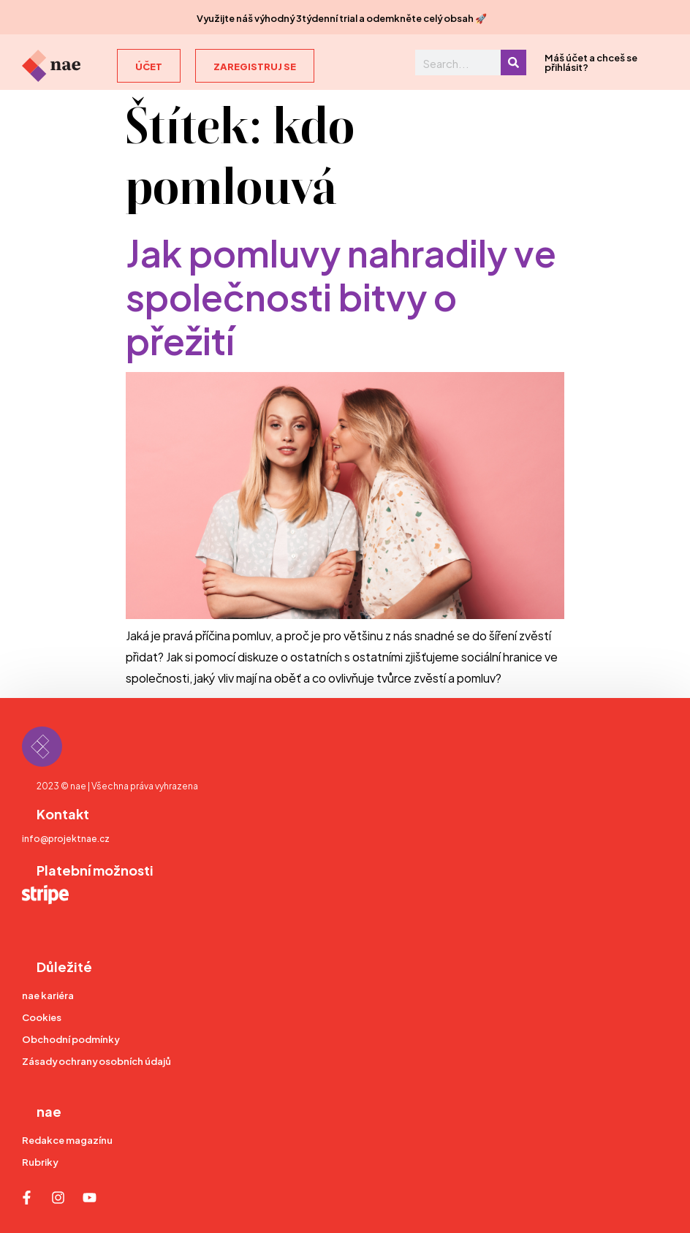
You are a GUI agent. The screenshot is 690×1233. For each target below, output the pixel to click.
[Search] (513, 62)
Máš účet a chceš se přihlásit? (591, 62)
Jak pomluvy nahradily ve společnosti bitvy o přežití (341, 294)
